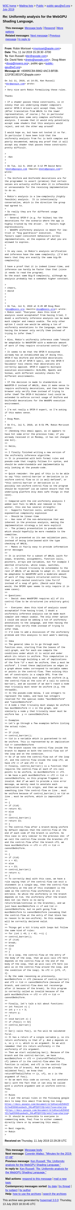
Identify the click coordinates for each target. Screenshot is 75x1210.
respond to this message (37, 1178)
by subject (11, 1190)
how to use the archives (27, 1193)
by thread (64, 1186)
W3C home (9, 5)
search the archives (55, 1193)
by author (25, 1190)
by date (52, 1186)
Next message (39, 35)
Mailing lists (26, 5)
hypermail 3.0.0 (49, 1200)
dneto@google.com (37, 59)
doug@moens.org (17, 63)
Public (40, 5)
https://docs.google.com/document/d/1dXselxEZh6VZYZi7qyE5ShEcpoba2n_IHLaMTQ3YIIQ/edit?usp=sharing (37, 1106)
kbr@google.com (36, 56)
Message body (33, 28)
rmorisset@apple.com (46, 48)
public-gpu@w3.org (58, 5)
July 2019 (8, 9)
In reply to (24, 39)
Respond (49, 28)
